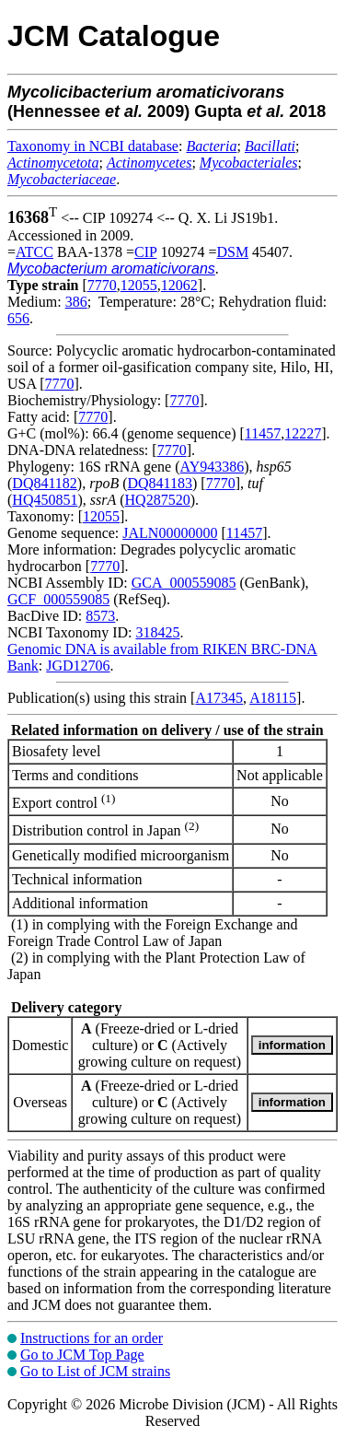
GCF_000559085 (58, 599)
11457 (263, 433)
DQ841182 (44, 483)
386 (76, 302)
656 (18, 318)
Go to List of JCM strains (95, 1371)
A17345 (219, 698)
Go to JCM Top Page (82, 1354)
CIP (145, 252)
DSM (232, 252)
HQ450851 (44, 500)
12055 (139, 285)
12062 (179, 285)
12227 (302, 433)
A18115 (272, 698)
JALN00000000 (169, 533)
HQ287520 (157, 500)
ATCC (34, 252)
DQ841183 (160, 483)
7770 (102, 285)
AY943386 (212, 466)
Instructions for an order (91, 1338)
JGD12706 (77, 665)
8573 (100, 616)
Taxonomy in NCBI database (92, 146)
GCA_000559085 (184, 582)
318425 (157, 632)
